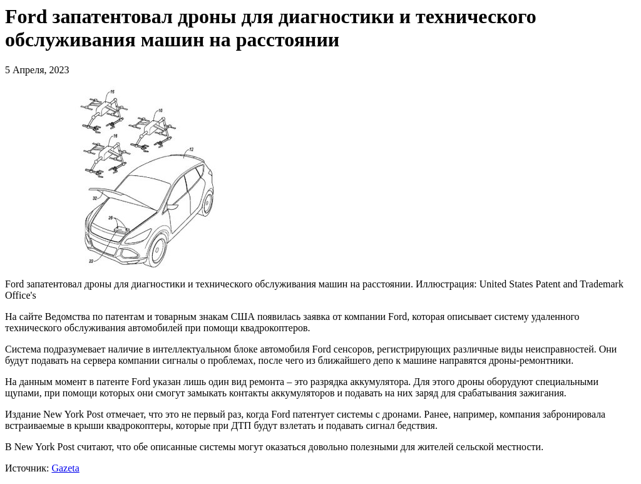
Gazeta (65, 468)
